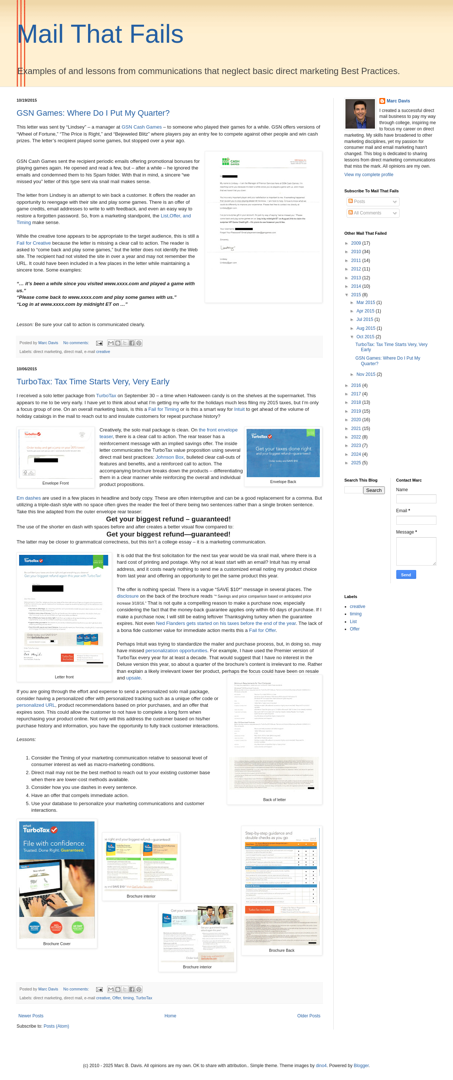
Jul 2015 (366, 319)
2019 (356, 411)
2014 (356, 286)
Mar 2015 (366, 302)
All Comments (364, 213)
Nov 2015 (367, 374)
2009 (356, 243)
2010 (356, 251)
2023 (356, 445)
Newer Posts (30, 1015)
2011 (356, 260)
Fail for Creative (34, 243)
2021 (356, 428)
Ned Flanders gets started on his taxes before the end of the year (226, 623)
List (353, 621)
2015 (356, 294)
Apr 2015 (366, 311)
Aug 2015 (367, 328)
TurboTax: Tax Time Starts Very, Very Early (93, 381)
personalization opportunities (176, 650)
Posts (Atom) (56, 1026)
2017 (356, 393)
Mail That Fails (100, 34)
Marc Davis (398, 101)
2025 (356, 462)
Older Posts (308, 1015)
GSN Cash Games (142, 127)
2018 (356, 402)
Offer (116, 998)
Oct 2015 (366, 336)
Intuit (239, 409)
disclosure (127, 596)
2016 (356, 385)
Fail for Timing (163, 409)
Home (170, 1015)
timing (128, 998)
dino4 (321, 1065)
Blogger (361, 1065)
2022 (356, 437)
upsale (133, 678)
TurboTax (106, 395)
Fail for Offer (262, 630)
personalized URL (36, 705)
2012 (356, 269)
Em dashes (29, 498)
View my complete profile (368, 174)
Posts (356, 201)
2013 (356, 277)
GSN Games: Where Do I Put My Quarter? (93, 113)
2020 (356, 419)
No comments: (76, 342)
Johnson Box (170, 457)
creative (103, 351)
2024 (356, 454)
